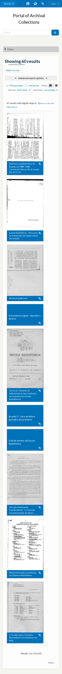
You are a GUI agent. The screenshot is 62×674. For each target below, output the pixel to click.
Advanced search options (31, 78)
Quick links (28, 3)
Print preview (14, 85)
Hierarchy (32, 85)
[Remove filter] (20, 70)
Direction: (38, 89)
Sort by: (12, 89)
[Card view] (50, 85)
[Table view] (56, 85)
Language (35, 3)
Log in (53, 4)
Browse (7, 4)
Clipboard (42, 3)
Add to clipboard (39, 164)
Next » (51, 662)
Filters (9, 49)
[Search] (27, 33)
